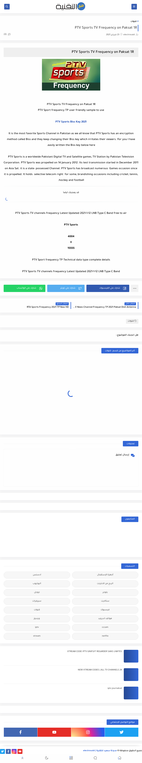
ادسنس (37, 575)
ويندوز (37, 619)
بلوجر (105, 592)
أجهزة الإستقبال (105, 575)
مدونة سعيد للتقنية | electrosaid (100, 751)
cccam (105, 627)
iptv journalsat (115, 688)
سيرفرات (36, 601)
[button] (107, 288)
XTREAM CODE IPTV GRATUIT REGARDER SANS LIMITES (94, 652)
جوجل (37, 592)
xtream (36, 636)
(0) (7, 34)
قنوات (134, 21)
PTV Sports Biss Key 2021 (71, 122)
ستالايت (105, 601)
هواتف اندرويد (105, 619)
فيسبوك (105, 610)
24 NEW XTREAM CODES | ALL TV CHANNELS (100, 670)
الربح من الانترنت (105, 584)
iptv (37, 627)
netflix (105, 636)
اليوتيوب (37, 584)
